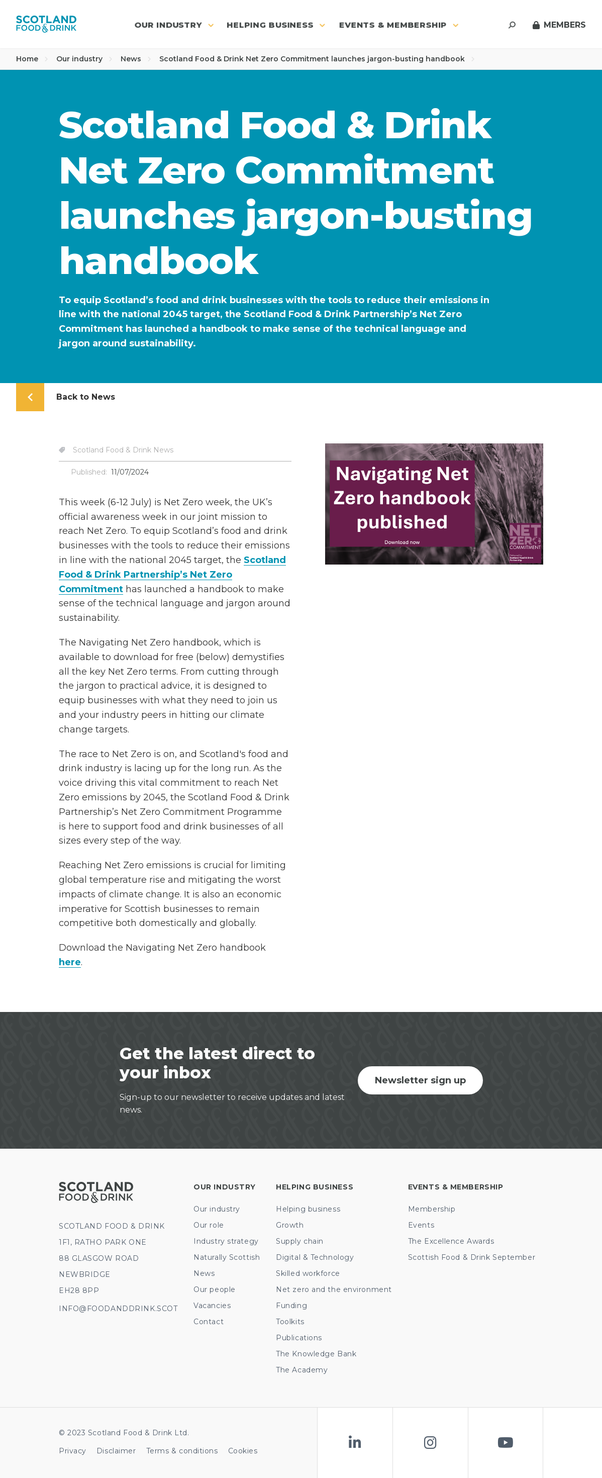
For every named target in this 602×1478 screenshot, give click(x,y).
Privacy (72, 1450)
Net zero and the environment (334, 1289)
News (136, 58)
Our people (214, 1289)
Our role (208, 1225)
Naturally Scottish (226, 1257)
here (70, 962)
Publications (299, 1337)
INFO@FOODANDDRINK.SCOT (118, 1308)
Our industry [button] (174, 25)
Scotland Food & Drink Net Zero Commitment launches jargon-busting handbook (317, 58)
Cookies (243, 1450)
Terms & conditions (182, 1450)
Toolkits (290, 1321)
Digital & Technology (315, 1257)
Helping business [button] (276, 25)
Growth (290, 1225)
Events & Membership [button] (399, 25)
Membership (432, 1209)
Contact (208, 1321)
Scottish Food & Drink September (471, 1257)
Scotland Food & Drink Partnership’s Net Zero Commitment (172, 575)
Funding (291, 1305)
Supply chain (300, 1241)
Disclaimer (116, 1450)
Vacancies (212, 1305)
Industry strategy (226, 1241)
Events (421, 1225)
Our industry (84, 58)
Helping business (308, 1209)
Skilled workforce (308, 1273)
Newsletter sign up (420, 1080)
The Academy (302, 1369)
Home (32, 58)
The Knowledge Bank (316, 1353)
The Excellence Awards (451, 1241)
